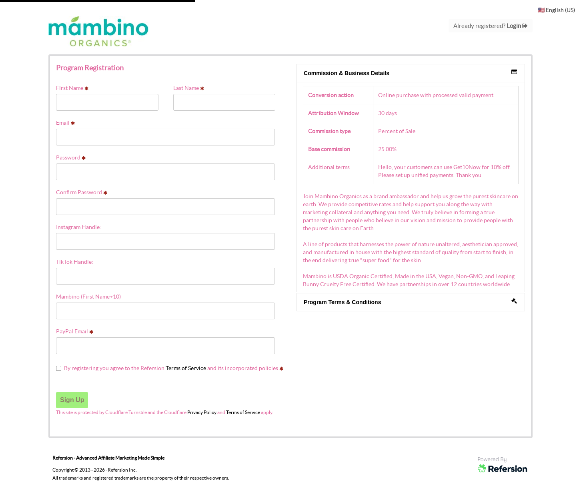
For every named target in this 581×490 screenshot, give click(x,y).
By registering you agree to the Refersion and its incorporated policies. (169, 368)
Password (71, 157)
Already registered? (490, 25)
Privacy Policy (201, 412)
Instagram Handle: (78, 227)
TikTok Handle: (74, 262)
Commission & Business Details (410, 72)
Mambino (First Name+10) (88, 296)
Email (65, 123)
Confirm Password (81, 192)
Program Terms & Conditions (410, 301)
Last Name (188, 88)
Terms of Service (186, 368)
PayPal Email (74, 331)
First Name (72, 88)
